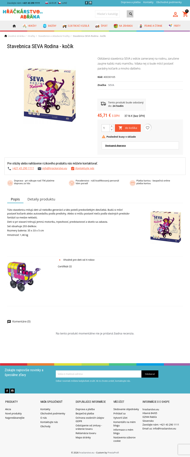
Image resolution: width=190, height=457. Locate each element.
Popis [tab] (15, 199)
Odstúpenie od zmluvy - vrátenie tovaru (89, 427)
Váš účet (118, 401)
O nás (43, 417)
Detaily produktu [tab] (41, 199)
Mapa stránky (83, 437)
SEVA (111, 85)
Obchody (45, 426)
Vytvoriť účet (120, 417)
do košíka (128, 128)
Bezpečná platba (85, 413)
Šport (101, 26)
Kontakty (148, 2)
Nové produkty (13, 413)
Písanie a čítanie (150, 26)
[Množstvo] (106, 128)
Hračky (29, 26)
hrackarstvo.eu (87, 452)
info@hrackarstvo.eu (54, 168)
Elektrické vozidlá (75, 26)
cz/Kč (62, 2)
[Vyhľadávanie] (107, 13)
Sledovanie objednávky (126, 409)
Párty (174, 26)
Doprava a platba (131, 2)
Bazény (49, 26)
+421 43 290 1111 (23, 168)
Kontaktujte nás (49, 422)
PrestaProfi (113, 452)
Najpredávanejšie (14, 417)
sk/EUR (50, 2)
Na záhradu (123, 26)
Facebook (86, 2)
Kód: (100, 77)
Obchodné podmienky (169, 2)
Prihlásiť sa (119, 413)
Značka (101, 85)
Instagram (90, 2)
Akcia (8, 409)
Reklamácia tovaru (86, 433)
